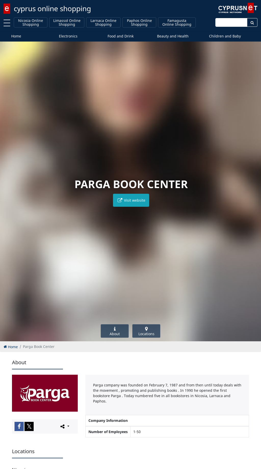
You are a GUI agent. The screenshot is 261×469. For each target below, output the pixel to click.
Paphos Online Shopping (139, 23)
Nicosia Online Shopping (30, 23)
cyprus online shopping (52, 8)
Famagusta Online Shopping (176, 23)
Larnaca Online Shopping (103, 23)
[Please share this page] (64, 426)
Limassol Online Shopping (67, 23)
